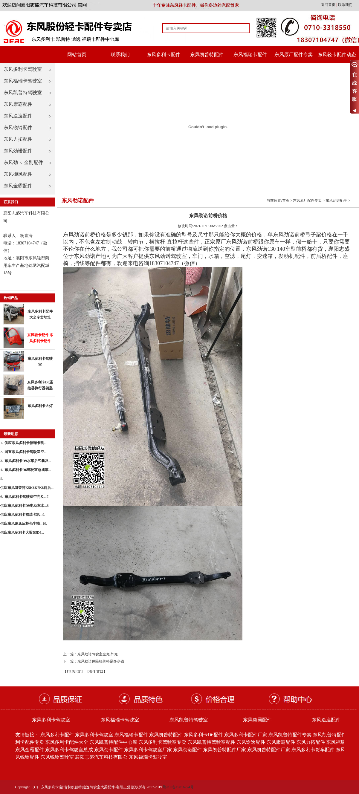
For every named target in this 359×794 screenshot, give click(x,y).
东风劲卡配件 (108, 749)
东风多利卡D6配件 (203, 734)
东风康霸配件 (18, 104)
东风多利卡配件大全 (66, 742)
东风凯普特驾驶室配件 (211, 742)
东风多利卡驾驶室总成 (69, 749)
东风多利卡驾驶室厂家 (148, 749)
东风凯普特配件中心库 (113, 742)
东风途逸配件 (18, 115)
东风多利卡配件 (163, 54)
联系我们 (345, 5)
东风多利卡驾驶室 (23, 69)
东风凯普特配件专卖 (289, 734)
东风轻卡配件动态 (337, 54)
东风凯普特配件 (207, 54)
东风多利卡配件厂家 (245, 734)
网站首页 (76, 54)
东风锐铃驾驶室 (57, 757)
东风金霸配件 (18, 185)
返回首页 (328, 5)
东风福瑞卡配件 (250, 54)
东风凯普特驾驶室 (23, 92)
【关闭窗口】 (96, 671)
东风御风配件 (18, 174)
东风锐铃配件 (18, 127)
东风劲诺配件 (18, 150)
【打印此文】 (74, 671)
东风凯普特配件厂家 (224, 749)
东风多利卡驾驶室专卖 (162, 742)
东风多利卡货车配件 (312, 749)
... (25, 443)
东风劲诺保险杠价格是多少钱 (100, 661)
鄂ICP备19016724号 (178, 787)
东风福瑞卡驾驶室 (23, 80)
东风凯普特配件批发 (334, 734)
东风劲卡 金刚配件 (23, 162)
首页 (285, 200)
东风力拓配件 (18, 139)
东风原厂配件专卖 (293, 54)
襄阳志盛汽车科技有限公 (101, 757)
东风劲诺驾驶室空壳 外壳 (97, 654)
